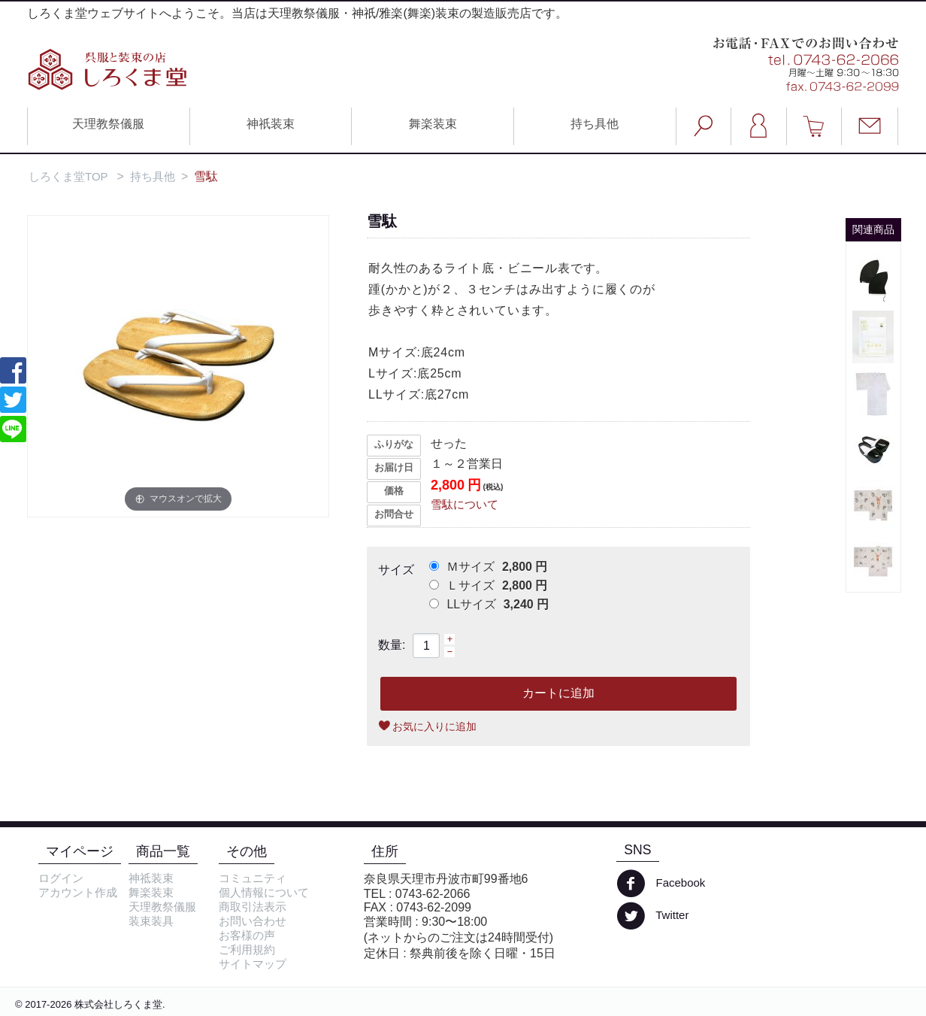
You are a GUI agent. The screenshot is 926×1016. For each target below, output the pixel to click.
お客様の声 (247, 935)
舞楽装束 (433, 123)
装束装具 (151, 920)
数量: (391, 644)
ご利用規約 (247, 949)
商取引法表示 (252, 906)
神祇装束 (271, 123)
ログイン (60, 878)
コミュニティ (252, 878)
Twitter (652, 916)
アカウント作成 (77, 892)
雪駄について (464, 504)
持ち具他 (594, 123)
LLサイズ (489, 604)
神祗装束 (151, 878)
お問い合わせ (252, 920)
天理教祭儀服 (108, 123)
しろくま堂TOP (68, 176)
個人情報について (264, 892)
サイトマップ (252, 963)
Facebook (660, 883)
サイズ (396, 569)
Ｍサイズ (488, 566)
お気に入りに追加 (434, 726)
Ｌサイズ (488, 585)
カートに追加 (558, 693)
